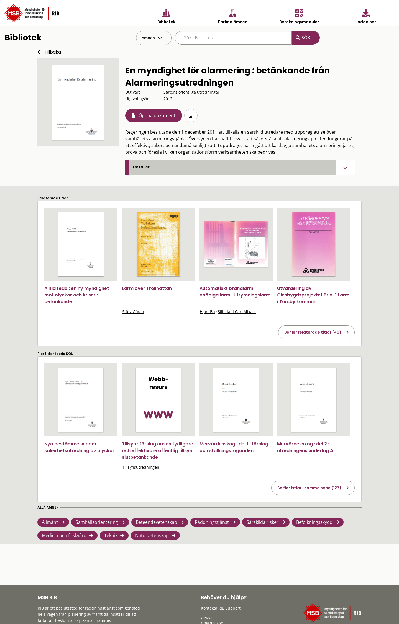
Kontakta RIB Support (221, 608)
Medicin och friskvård (64, 535)
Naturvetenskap (152, 535)
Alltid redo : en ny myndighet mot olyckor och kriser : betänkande (76, 295)
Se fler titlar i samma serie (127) (309, 488)
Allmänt (50, 522)
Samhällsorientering (97, 522)
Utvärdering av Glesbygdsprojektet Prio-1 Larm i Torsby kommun (313, 295)
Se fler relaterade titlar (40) (312, 332)
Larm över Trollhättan (147, 288)
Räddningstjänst (212, 522)
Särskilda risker (262, 522)
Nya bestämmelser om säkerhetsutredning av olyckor (79, 447)
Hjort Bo (207, 311)
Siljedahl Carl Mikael (237, 311)
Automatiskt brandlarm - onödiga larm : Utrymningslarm (235, 291)
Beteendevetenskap (156, 522)
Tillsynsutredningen (140, 467)
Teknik (110, 535)
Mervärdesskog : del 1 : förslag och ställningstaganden (234, 447)
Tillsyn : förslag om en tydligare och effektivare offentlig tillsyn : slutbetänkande (158, 450)
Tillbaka (52, 52)
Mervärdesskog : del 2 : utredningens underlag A (305, 447)
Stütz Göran (133, 311)
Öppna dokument (157, 115)
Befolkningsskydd (314, 522)
